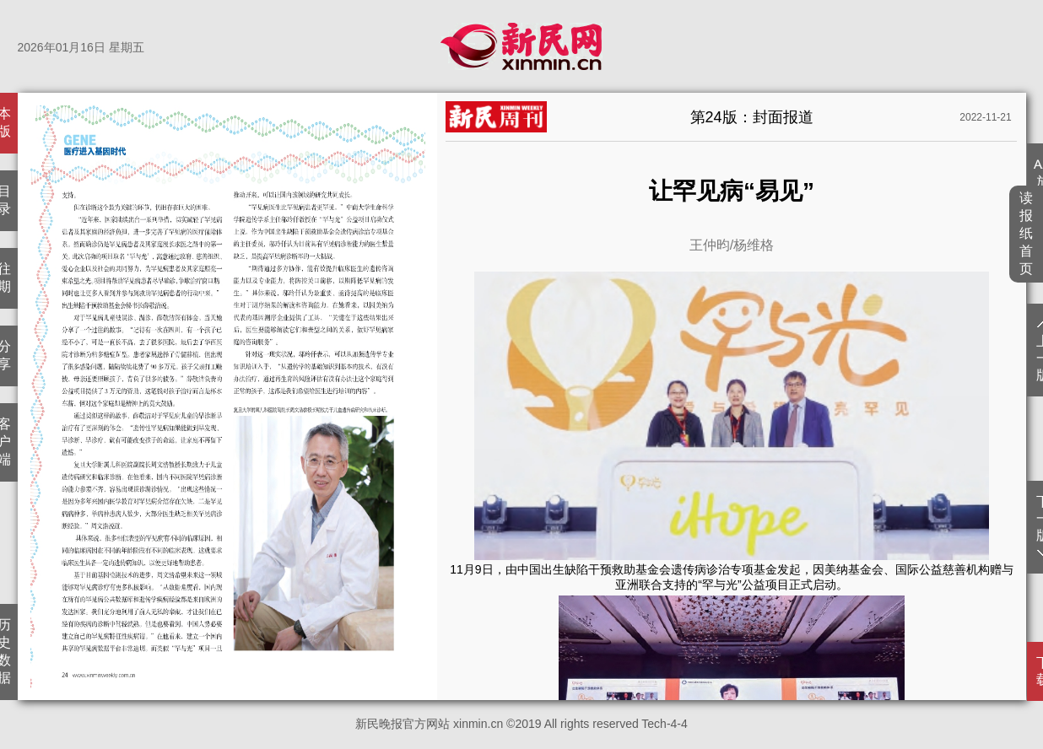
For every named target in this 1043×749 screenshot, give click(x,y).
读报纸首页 (1026, 233)
